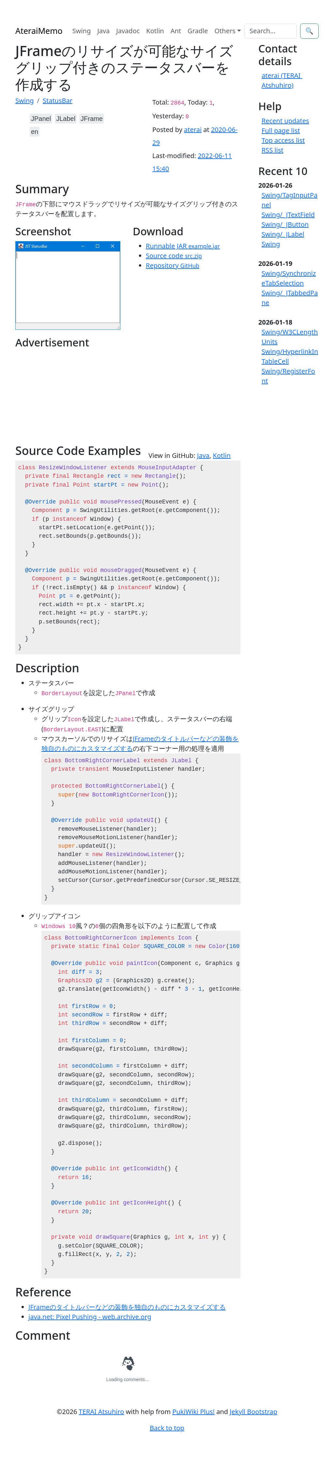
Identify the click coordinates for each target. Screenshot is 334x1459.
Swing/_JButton (285, 224)
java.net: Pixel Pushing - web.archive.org (89, 1316)
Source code (174, 255)
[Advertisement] (71, 398)
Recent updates (285, 120)
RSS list (272, 150)
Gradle (198, 30)
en (34, 131)
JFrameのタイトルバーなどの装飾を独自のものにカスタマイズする (127, 1307)
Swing (81, 30)
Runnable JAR (183, 245)
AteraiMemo (39, 30)
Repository (172, 265)
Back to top (167, 1427)
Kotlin (155, 30)
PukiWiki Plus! (193, 1411)
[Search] (270, 31)
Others (225, 30)
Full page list (281, 130)
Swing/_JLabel (283, 234)
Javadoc (128, 30)
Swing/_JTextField (288, 214)
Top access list (283, 140)
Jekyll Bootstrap (253, 1411)
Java (103, 30)
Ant (176, 30)
